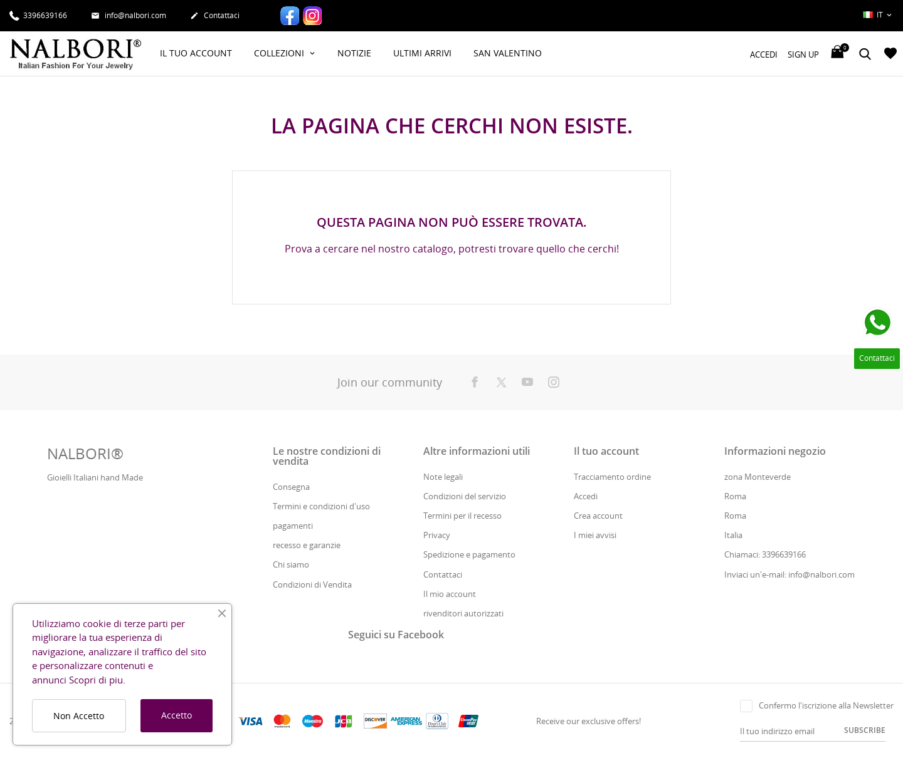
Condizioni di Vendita (312, 584)
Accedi (586, 496)
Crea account (598, 515)
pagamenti (293, 525)
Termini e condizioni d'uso (321, 506)
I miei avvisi (595, 535)
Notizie (354, 53)
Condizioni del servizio (464, 496)
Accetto (176, 715)
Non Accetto (78, 716)
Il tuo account (606, 451)
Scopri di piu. (97, 679)
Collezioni (280, 53)
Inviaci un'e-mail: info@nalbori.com (789, 574)
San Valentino (507, 53)
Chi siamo (291, 564)
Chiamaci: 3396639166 (765, 554)
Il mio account (449, 594)
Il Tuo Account (196, 53)
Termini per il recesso (462, 515)
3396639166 (38, 15)
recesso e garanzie (307, 545)
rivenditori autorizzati (463, 613)
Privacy (436, 535)
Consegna (291, 486)
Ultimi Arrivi (422, 53)
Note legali (443, 476)
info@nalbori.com (128, 16)
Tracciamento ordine (612, 476)
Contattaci (215, 16)
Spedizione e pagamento (469, 554)
